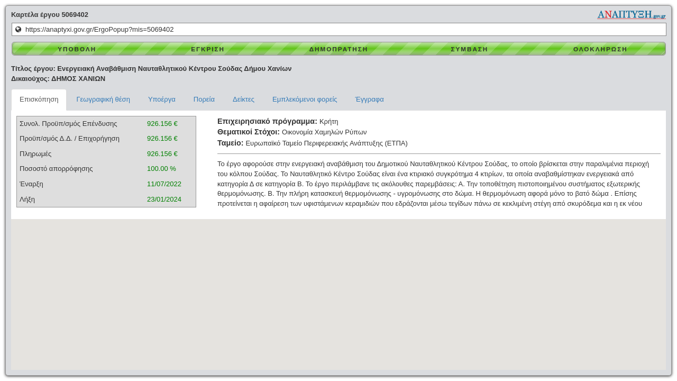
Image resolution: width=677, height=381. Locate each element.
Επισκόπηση (39, 99)
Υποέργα (162, 99)
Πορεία (204, 99)
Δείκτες (243, 99)
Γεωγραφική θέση (103, 99)
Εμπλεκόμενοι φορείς (304, 99)
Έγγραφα (369, 99)
